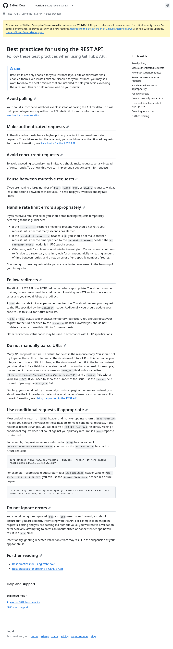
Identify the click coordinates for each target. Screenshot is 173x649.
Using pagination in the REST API (56, 398)
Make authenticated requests (38, 126)
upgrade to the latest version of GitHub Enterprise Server (101, 28)
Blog (93, 636)
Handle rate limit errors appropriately (46, 207)
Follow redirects (24, 279)
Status (54, 636)
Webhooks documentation (23, 115)
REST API (13, 13)
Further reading (24, 555)
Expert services (79, 636)
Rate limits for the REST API (58, 143)
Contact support (17, 607)
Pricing (65, 636)
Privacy (45, 636)
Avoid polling (22, 98)
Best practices (53, 13)
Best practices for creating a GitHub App (37, 569)
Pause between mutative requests (42, 179)
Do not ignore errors (29, 507)
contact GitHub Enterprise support (25, 32)
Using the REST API (31, 13)
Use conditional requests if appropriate (47, 409)
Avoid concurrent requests (35, 154)
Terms (34, 636)
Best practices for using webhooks (34, 564)
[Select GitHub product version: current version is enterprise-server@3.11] (54, 5)
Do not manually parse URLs (36, 345)
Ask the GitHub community (23, 602)
